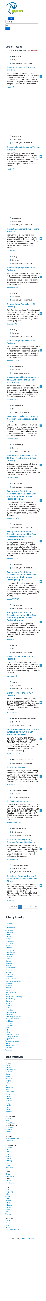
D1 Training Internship (17, 801)
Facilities (8, 959)
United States (10, 1123)
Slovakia (8, 1105)
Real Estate (9, 1021)
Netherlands (9, 1092)
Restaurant (9, 1025)
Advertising (9, 930)
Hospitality (9, 976)
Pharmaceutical (10, 1012)
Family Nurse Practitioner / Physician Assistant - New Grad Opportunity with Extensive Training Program (21, 495)
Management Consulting (13, 996)
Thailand (8, 1212)
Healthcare (9, 974)
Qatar (7, 1225)
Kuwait (7, 1221)
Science (8, 1032)
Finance (8, 961)
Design (7, 945)
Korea (7, 1198)
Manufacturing (10, 999)
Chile (7, 1154)
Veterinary (8, 1048)
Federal (8, 965)
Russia (7, 1103)
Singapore (8, 1207)
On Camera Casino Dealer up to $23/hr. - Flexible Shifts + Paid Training (22, 458)
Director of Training (16, 767)
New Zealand (10, 1183)
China (7, 1189)
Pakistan (8, 1203)
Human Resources (11, 979)
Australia (8, 1181)
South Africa (9, 1176)
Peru (7, 1163)
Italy (6, 1085)
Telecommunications (12, 1041)
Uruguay (8, 1165)
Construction (9, 941)
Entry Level (9, 954)
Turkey (7, 1227)
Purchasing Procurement (13, 1016)
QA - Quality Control (12, 1019)
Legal (7, 994)
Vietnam (8, 1214)
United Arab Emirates (12, 1229)
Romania (8, 1101)
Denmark (8, 1072)
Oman (7, 1223)
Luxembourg (9, 1087)
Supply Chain (10, 1039)
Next (35, 907)
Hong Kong (9, 1192)
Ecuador (8, 1158)
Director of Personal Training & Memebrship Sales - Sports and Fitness (22, 878)
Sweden (8, 1109)
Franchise (8, 963)
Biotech (8, 937)
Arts (6, 925)
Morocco (8, 1174)
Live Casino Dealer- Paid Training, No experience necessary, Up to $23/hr (23, 419)
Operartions (9, 1010)
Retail (7, 1028)
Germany (8, 1078)
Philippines (9, 1205)
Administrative (10, 928)
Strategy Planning (11, 1036)
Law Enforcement (11, 992)
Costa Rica (9, 1127)
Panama (8, 1132)
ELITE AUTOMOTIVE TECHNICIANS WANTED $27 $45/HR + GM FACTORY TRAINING (23, 732)
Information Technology (13, 981)
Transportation (10, 1045)
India (7, 1194)
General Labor (10, 968)
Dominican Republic (12, 1138)
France (7, 1076)
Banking (8, 934)
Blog (10, 18)
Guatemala (9, 1129)
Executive (8, 957)
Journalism (9, 990)
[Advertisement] (20, 110)
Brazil (7, 1152)
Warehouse (9, 1050)
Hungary (8, 1081)
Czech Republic (10, 1069)
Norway (8, 1094)
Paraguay (8, 1161)
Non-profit (8, 1005)
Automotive (9, 932)
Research (8, 1023)
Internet (8, 988)
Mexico (7, 1121)
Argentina (8, 1147)
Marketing (8, 1001)
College (8, 939)
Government (9, 970)
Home (24, 1238)
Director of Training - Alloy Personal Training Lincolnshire (21, 840)
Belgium (8, 1067)
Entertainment (10, 952)
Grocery (8, 972)
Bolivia (7, 1149)
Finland (8, 1074)
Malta (7, 1089)
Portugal (8, 1098)
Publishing (9, 1014)
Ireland (7, 1083)
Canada (8, 1118)
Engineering (9, 950)
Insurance (8, 983)
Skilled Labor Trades (12, 1034)
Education (8, 948)
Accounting (9, 923)
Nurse (7, 1008)
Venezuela (9, 1167)
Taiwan (7, 1209)
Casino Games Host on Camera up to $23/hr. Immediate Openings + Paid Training (23, 380)
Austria (7, 1065)
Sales (7, 1030)
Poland (7, 1096)
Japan (7, 1196)
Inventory (8, 985)
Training (8, 1043)
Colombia (8, 1156)
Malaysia (8, 1201)
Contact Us (31, 1238)
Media (7, 1003)
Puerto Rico (9, 1141)
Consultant (9, 943)
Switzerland (9, 1112)
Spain (7, 1107)
